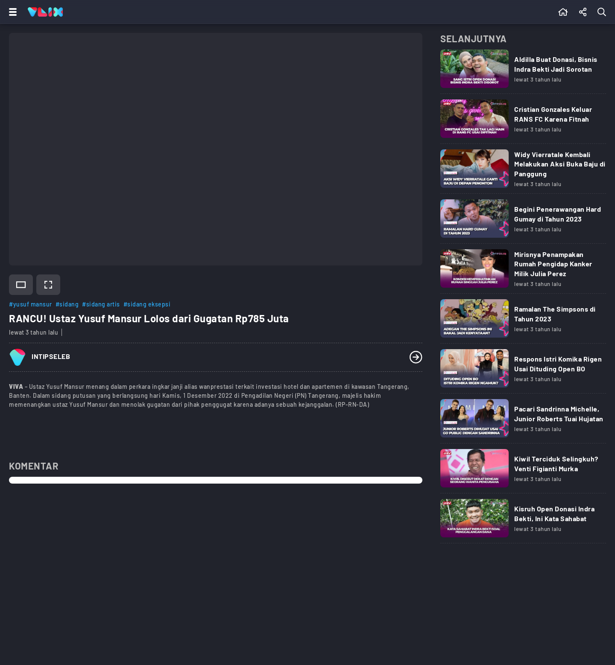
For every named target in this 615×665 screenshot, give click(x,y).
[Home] (45, 12)
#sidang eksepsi (147, 304)
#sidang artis (101, 304)
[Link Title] (523, 72)
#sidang (67, 304)
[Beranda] (563, 12)
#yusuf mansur (30, 304)
